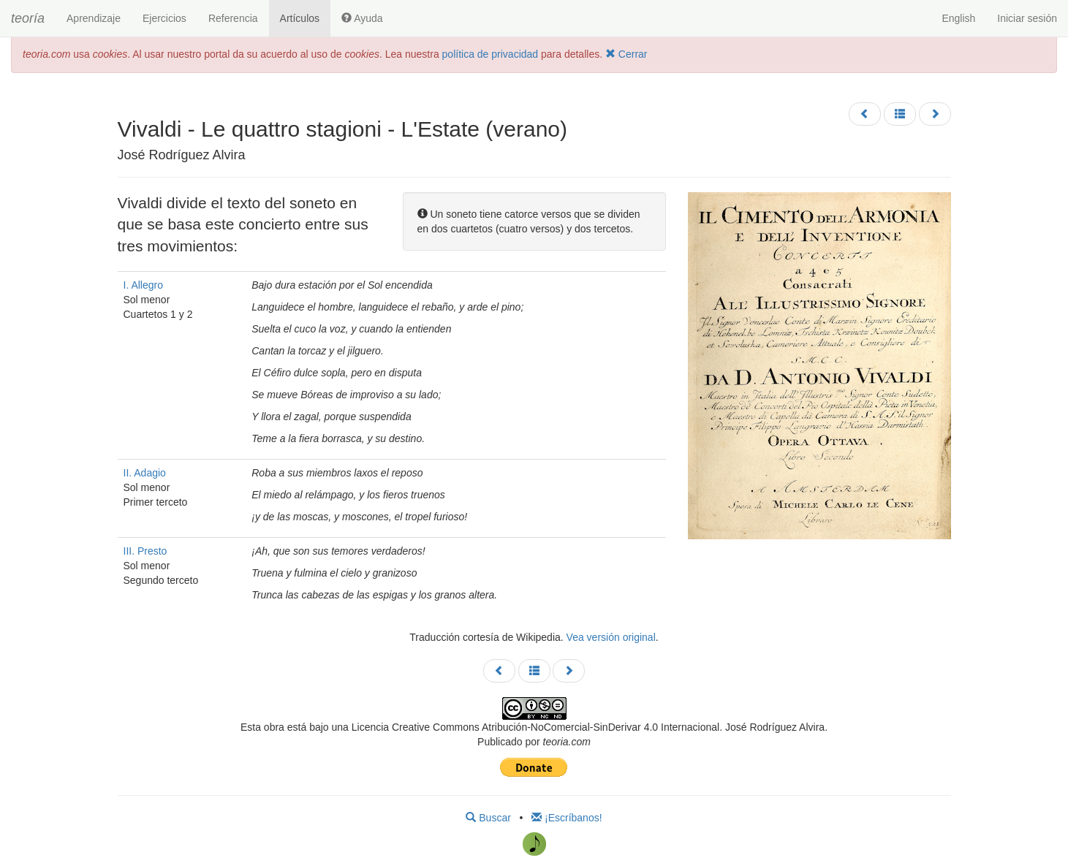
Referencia (233, 18)
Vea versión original (611, 637)
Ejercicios (164, 18)
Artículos (299, 18)
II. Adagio (145, 473)
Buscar (488, 818)
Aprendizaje (94, 18)
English (958, 18)
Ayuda (362, 18)
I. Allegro (143, 285)
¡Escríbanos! (566, 818)
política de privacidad (490, 54)
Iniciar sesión (1027, 18)
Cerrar (626, 54)
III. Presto (145, 551)
